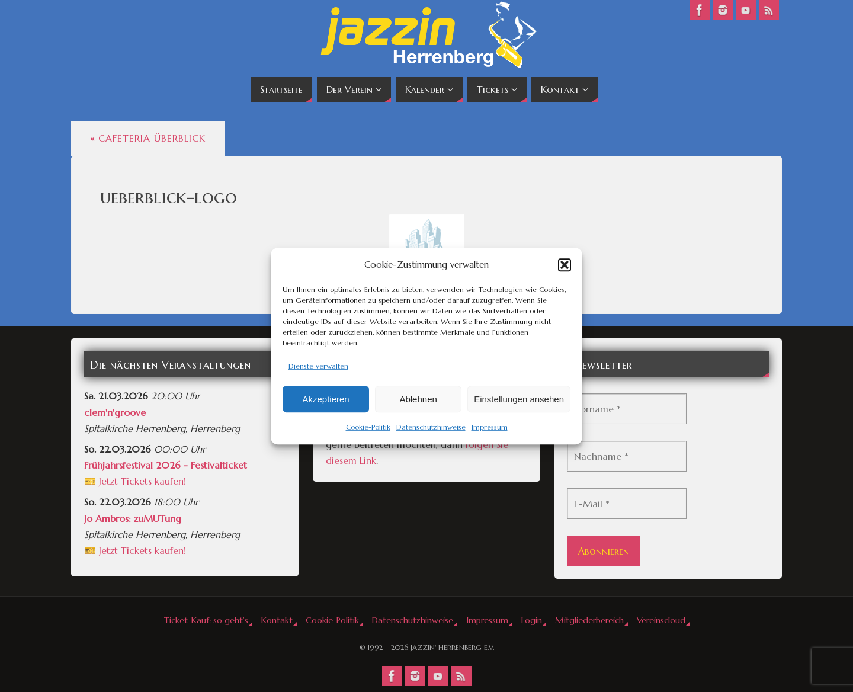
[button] (564, 265)
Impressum (490, 427)
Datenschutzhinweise (431, 427)
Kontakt (277, 620)
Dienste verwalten (318, 365)
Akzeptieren (325, 399)
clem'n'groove (115, 412)
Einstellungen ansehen (519, 399)
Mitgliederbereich (589, 620)
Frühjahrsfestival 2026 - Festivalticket (165, 465)
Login (531, 620)
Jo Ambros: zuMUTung (132, 518)
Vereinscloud (661, 620)
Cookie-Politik (368, 427)
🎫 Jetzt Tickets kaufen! (135, 481)
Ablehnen (418, 399)
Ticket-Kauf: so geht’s (206, 620)
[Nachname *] (626, 456)
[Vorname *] (626, 409)
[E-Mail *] (626, 503)
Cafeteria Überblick (148, 138)
